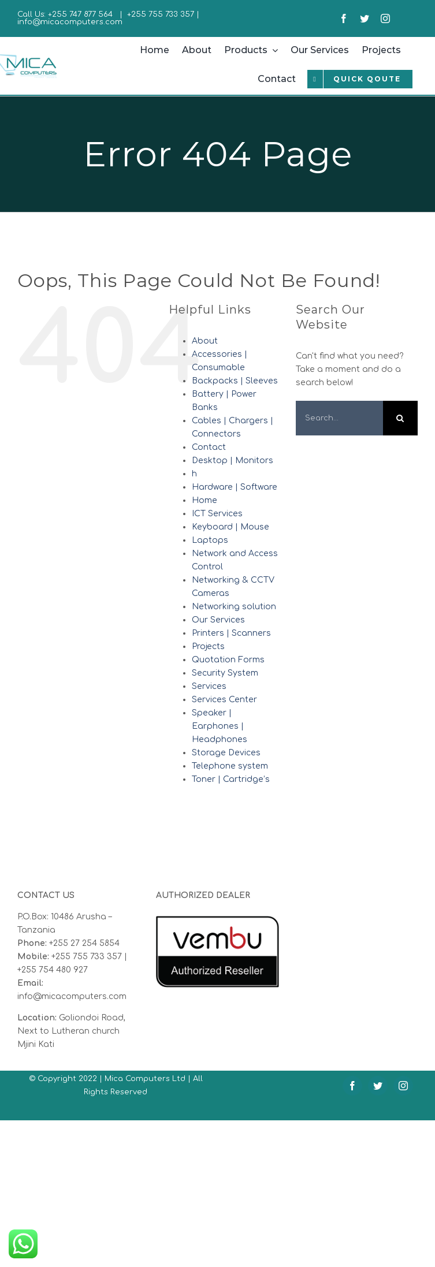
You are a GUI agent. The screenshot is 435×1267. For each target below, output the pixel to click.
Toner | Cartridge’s (231, 779)
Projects (208, 646)
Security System (225, 673)
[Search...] (339, 418)
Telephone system (230, 766)
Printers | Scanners (231, 633)
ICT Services (217, 513)
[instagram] (385, 18)
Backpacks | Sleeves (235, 381)
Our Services (218, 620)
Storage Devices (226, 752)
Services (209, 686)
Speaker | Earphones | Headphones (219, 726)
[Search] (400, 418)
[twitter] (364, 18)
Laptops (210, 540)
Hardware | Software (234, 487)
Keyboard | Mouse (230, 527)
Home (204, 500)
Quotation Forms (228, 659)
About (205, 341)
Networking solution (234, 606)
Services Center (224, 699)
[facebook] (343, 18)
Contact (209, 447)
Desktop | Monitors (232, 460)
